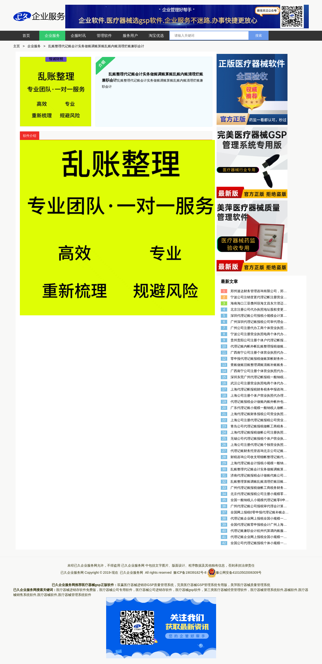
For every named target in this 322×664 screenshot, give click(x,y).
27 (224, 451)
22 (224, 420)
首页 (26, 36)
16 (224, 383)
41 (224, 537)
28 (224, 457)
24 (224, 432)
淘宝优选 (156, 36)
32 (224, 481)
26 (224, 445)
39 (224, 524)
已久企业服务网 (132, 565)
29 (224, 463)
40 (224, 531)
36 (224, 506)
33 (224, 488)
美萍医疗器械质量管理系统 (250, 585)
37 (224, 512)
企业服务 (52, 36)
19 (224, 402)
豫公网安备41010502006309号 (238, 572)
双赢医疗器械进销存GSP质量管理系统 (145, 585)
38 (224, 518)
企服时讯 (78, 36)
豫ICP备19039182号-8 (189, 572)
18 (224, 395)
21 (224, 414)
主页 (16, 46)
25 (224, 438)
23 (224, 426)
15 (224, 377)
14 (224, 371)
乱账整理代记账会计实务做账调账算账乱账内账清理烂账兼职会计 (96, 46)
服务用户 (130, 36)
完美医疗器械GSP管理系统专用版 (202, 585)
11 (224, 352)
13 (224, 365)
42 (224, 543)
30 (224, 469)
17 (224, 389)
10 (224, 346)
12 (224, 358)
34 (224, 494)
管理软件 (104, 36)
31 (224, 475)
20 (224, 408)
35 (224, 500)
